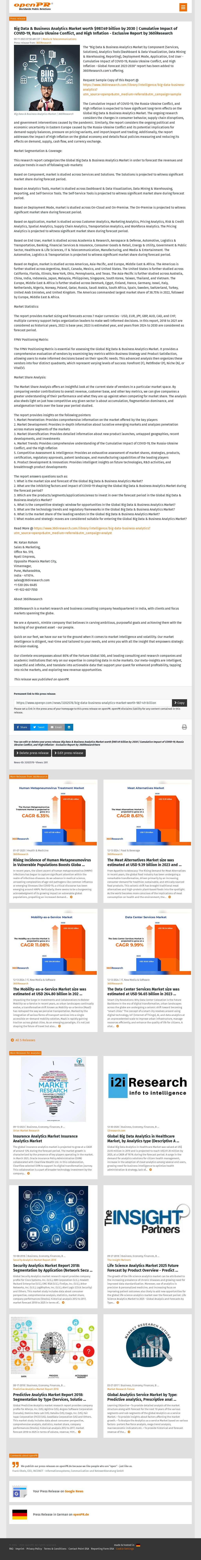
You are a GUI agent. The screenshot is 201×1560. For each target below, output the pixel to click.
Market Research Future (120, 1389)
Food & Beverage (130, 850)
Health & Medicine (37, 850)
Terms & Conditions (55, 1548)
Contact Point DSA (79, 1548)
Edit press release (69, 753)
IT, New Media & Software (41, 979)
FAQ (11, 1548)
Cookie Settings (125, 1548)
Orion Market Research (26, 1130)
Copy (180, 703)
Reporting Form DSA (102, 1548)
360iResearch (43, 42)
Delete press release (32, 753)
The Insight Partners (119, 1259)
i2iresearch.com (116, 1130)
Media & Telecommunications (59, 39)
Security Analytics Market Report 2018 (34, 1259)
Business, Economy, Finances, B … (46, 1126)
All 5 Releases (22, 1040)
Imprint (20, 1548)
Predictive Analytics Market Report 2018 (35, 1389)
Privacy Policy (34, 1548)
